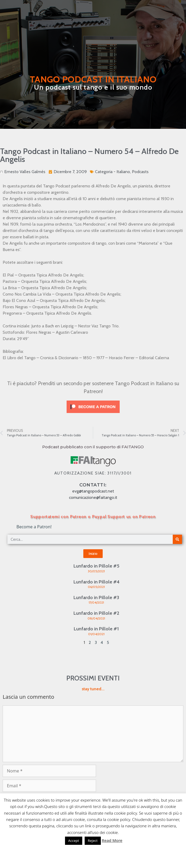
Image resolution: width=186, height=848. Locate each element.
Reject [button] (93, 840)
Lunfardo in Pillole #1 (96, 629)
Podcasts (140, 171)
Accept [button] (73, 840)
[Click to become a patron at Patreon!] (93, 414)
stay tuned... (93, 688)
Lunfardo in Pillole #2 (96, 613)
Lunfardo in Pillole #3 (96, 597)
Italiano (123, 171)
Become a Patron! (34, 527)
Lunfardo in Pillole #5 (96, 566)
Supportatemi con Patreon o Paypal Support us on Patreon (93, 516)
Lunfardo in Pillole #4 (96, 582)
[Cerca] (177, 539)
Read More (112, 840)
